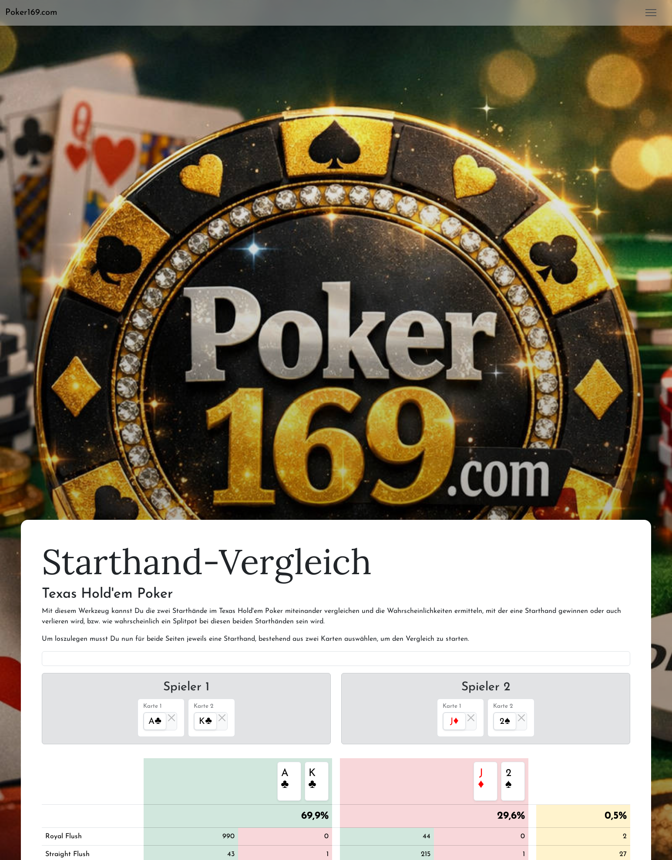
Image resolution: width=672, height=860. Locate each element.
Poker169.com (31, 12)
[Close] (171, 718)
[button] (34, 12)
